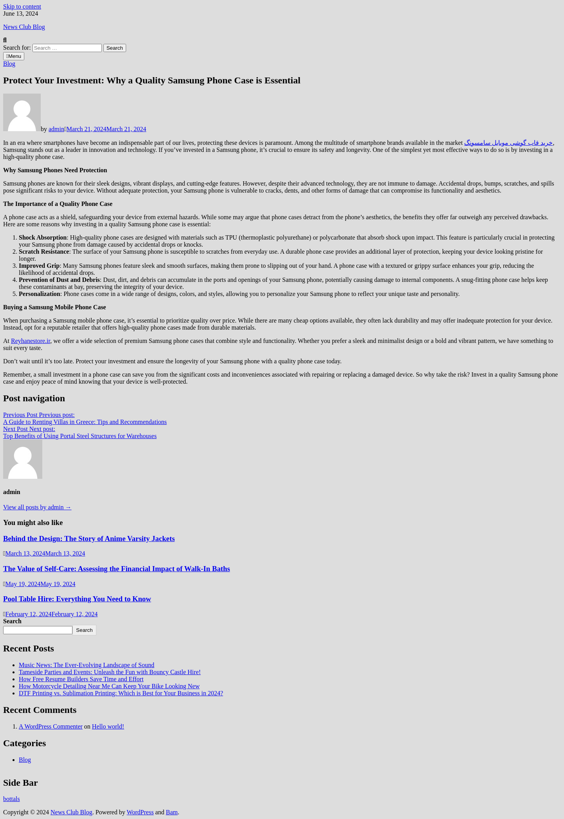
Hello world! (108, 726)
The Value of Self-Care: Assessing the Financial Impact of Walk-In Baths (116, 569)
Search (12, 621)
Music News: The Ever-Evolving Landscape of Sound (86, 665)
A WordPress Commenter (51, 726)
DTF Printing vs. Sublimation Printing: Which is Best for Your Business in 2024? (121, 693)
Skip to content (22, 6)
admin (56, 129)
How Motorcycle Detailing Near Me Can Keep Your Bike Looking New (109, 686)
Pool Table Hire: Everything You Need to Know (77, 599)
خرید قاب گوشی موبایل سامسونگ (508, 142)
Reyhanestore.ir (30, 340)
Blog (9, 63)
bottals (11, 799)
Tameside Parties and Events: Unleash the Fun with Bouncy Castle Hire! (110, 672)
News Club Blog (24, 26)
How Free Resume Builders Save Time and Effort (81, 679)
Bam (171, 812)
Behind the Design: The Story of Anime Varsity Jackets (89, 538)
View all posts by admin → (37, 507)
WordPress (140, 812)
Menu (13, 56)
